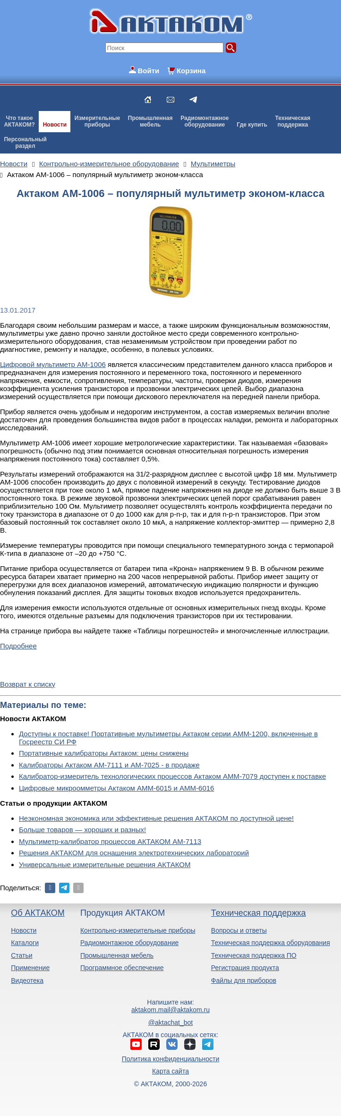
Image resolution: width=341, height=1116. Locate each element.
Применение (30, 967)
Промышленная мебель (116, 955)
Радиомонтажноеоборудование (204, 121)
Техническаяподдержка (292, 121)
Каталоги (25, 942)
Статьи (21, 955)
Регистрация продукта (245, 967)
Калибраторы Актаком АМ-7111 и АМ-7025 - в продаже (109, 765)
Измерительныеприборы (97, 121)
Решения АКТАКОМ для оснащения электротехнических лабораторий (134, 853)
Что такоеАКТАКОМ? (19, 121)
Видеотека (27, 980)
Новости (55, 124)
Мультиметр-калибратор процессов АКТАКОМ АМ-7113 (110, 841)
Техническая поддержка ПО (254, 955)
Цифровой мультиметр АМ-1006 (53, 364)
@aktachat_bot (170, 1022)
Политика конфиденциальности (171, 1059)
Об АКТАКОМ (37, 913)
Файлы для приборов (243, 980)
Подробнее (18, 646)
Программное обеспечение (122, 967)
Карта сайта (170, 1071)
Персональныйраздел (25, 142)
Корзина (191, 71)
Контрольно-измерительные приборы (138, 930)
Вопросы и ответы (239, 930)
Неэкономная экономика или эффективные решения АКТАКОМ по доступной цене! (156, 818)
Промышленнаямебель (150, 121)
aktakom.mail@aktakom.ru (170, 1010)
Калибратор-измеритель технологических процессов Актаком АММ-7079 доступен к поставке (172, 776)
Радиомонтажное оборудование (129, 942)
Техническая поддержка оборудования (270, 942)
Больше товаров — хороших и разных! (82, 830)
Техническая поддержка (258, 913)
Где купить (252, 124)
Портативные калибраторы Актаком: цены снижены (103, 753)
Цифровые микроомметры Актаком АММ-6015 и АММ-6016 (116, 788)
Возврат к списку (27, 684)
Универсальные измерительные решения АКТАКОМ (104, 864)
